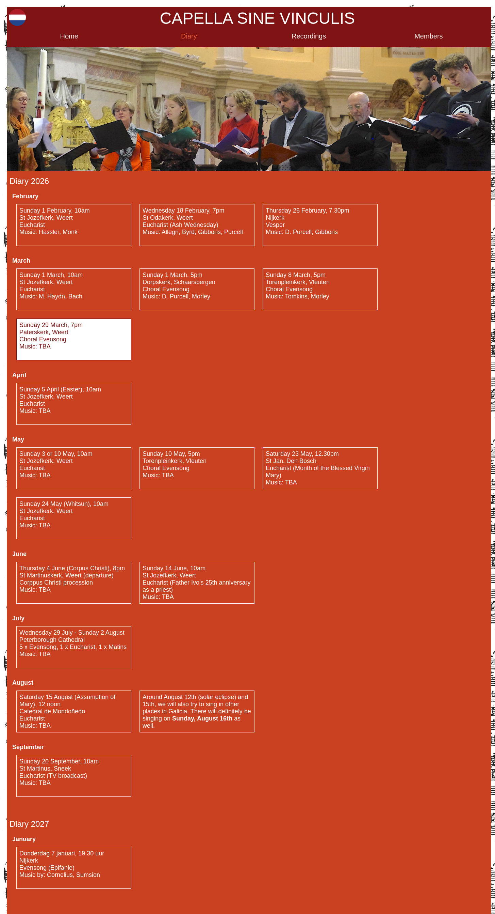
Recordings (309, 36)
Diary (189, 36)
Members (428, 36)
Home (69, 36)
